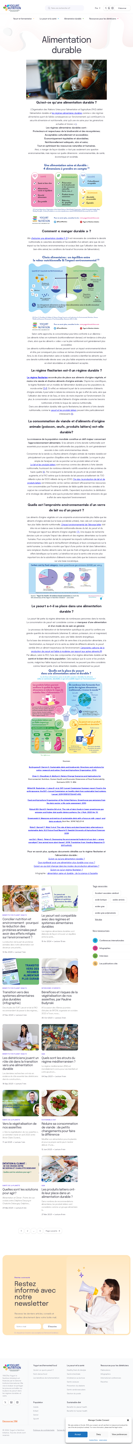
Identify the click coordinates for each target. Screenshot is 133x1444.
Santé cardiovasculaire (76, 1389)
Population (38, 1402)
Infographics (106, 1374)
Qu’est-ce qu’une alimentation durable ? (66, 858)
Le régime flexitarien (37, 377)
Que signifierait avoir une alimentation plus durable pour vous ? (66, 862)
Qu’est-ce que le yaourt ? (43, 1370)
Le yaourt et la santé (48, 19)
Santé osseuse (73, 1382)
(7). (78, 531)
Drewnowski (33, 818)
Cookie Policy (93, 1440)
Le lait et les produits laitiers (43, 464)
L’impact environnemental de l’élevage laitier (81, 524)
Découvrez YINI (10, 1421)
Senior (35, 1415)
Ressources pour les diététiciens (102, 19)
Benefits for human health (77, 1411)
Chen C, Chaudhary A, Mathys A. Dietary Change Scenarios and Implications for (66, 776)
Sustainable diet (74, 1402)
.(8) (100, 651)
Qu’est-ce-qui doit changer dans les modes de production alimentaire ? (66, 866)
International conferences (111, 1378)
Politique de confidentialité (43, 1430)
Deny (98, 1434)
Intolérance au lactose (76, 1378)
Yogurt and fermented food (45, 1365)
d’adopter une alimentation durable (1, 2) (49, 238)
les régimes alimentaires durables (67, 113)
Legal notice (103, 1440)
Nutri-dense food (40, 1374)
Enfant (35, 1411)
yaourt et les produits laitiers (64, 410)
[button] (128, 1420)
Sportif (36, 1419)
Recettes (104, 1382)
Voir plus (98, 919)
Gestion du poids (74, 1393)
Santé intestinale (73, 1374)
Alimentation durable (72, 19)
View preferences (119, 1434)
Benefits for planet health (77, 1407)
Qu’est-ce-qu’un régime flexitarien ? (66, 869)
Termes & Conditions (65, 1430)
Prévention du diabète (76, 1386)
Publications (105, 1370)
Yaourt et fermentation (22, 19)
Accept (78, 1434)
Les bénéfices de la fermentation (46, 1378)
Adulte (35, 1407)
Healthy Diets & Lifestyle (76, 1370)
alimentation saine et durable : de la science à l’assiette (72, 873)
